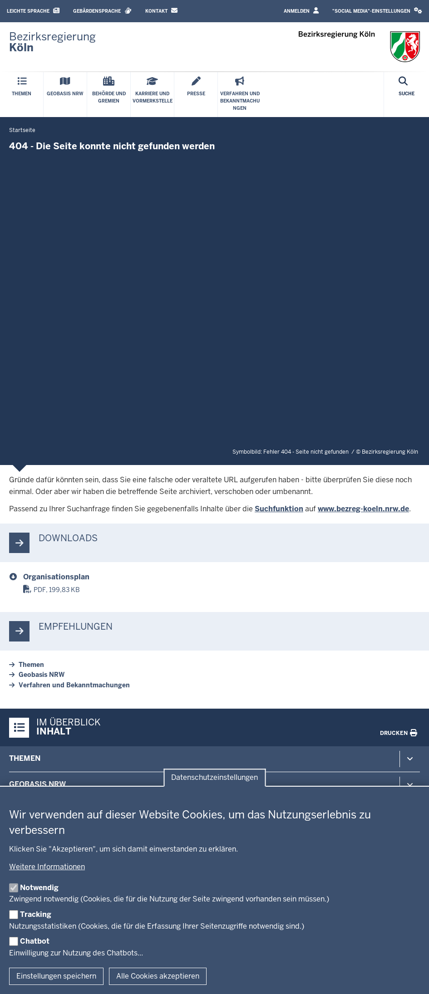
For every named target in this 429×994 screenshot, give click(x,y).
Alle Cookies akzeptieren (157, 976)
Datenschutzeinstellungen (214, 778)
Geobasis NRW (41, 675)
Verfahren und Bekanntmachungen (74, 685)
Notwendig (39, 887)
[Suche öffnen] (406, 94)
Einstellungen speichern (56, 976)
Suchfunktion (279, 509)
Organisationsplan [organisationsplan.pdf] (56, 577)
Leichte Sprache (33, 10)
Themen (31, 665)
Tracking (35, 914)
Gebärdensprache (102, 10)
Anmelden (301, 10)
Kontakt (161, 10)
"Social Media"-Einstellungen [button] (377, 10)
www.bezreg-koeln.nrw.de (363, 509)
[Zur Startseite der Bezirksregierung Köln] (52, 42)
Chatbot (34, 941)
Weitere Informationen (47, 867)
